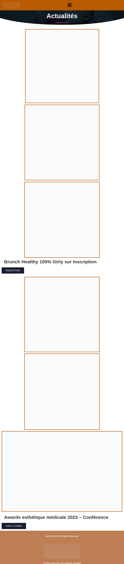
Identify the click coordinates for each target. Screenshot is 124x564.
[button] (69, 5)
